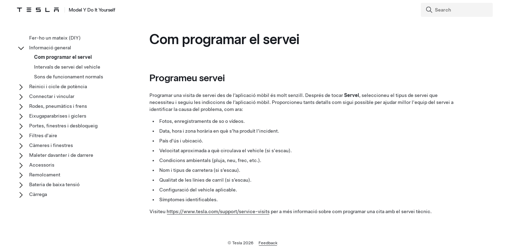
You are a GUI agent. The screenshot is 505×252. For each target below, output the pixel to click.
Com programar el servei (63, 57)
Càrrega (38, 194)
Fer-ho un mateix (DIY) (55, 38)
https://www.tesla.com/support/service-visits (218, 211)
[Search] (457, 9)
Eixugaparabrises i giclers (57, 116)
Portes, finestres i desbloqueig (63, 125)
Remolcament (44, 174)
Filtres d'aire (43, 135)
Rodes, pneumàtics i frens (58, 106)
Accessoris (41, 165)
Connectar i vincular (51, 96)
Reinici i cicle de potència (58, 86)
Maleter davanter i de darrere (61, 155)
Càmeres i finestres (51, 145)
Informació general (50, 47)
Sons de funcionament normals (68, 76)
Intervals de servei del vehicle (67, 67)
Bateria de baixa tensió (54, 184)
